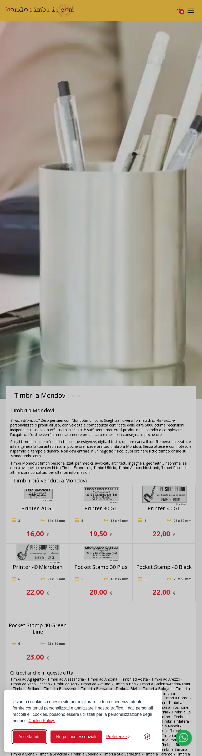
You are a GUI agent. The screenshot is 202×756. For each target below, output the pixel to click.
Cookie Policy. (42, 720)
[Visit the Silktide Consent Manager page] (147, 737)
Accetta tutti (29, 736)
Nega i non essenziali (76, 736)
